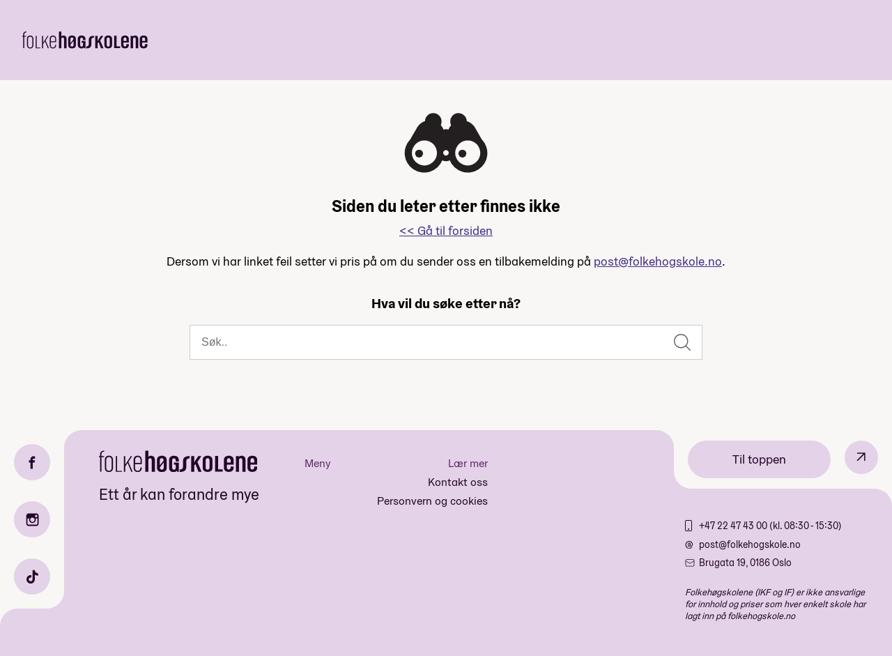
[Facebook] (32, 462)
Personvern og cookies (432, 501)
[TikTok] (32, 576)
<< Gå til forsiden (446, 230)
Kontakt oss (458, 482)
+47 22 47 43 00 (734, 525)
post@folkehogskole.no (658, 261)
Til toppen (759, 459)
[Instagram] (32, 519)
